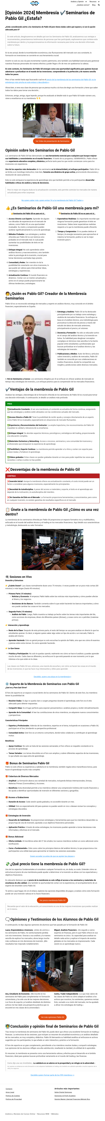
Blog (93, 5)
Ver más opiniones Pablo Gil (52, 1017)
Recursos (93, 2)
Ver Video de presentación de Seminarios (52, 141)
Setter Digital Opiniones (63, 1092)
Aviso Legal (10, 1092)
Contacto (9, 1089)
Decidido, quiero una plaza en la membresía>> (52, 677)
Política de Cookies (13, 1096)
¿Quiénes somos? (83, 5)
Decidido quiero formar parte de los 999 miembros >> (52, 1075)
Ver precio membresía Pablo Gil (52, 900)
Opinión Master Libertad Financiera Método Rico (72, 1099)
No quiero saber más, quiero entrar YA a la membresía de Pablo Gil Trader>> (52, 200)
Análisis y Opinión (77, 2)
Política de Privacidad (14, 1099)
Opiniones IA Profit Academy (65, 1096)
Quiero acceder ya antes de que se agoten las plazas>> (52, 856)
